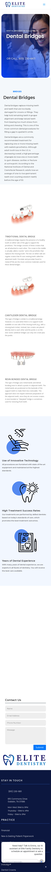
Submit (40, 747)
